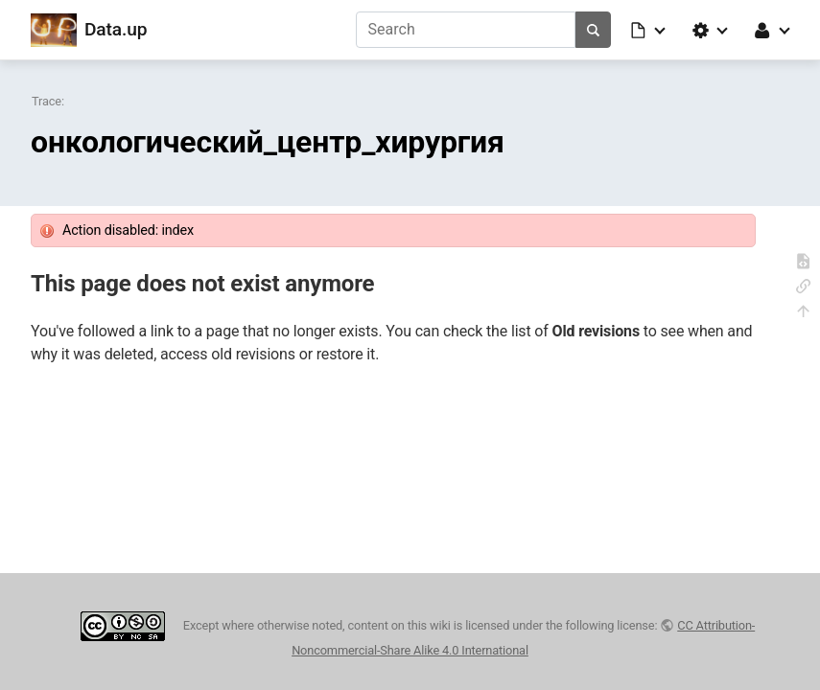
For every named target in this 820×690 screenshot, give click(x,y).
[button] (649, 29)
